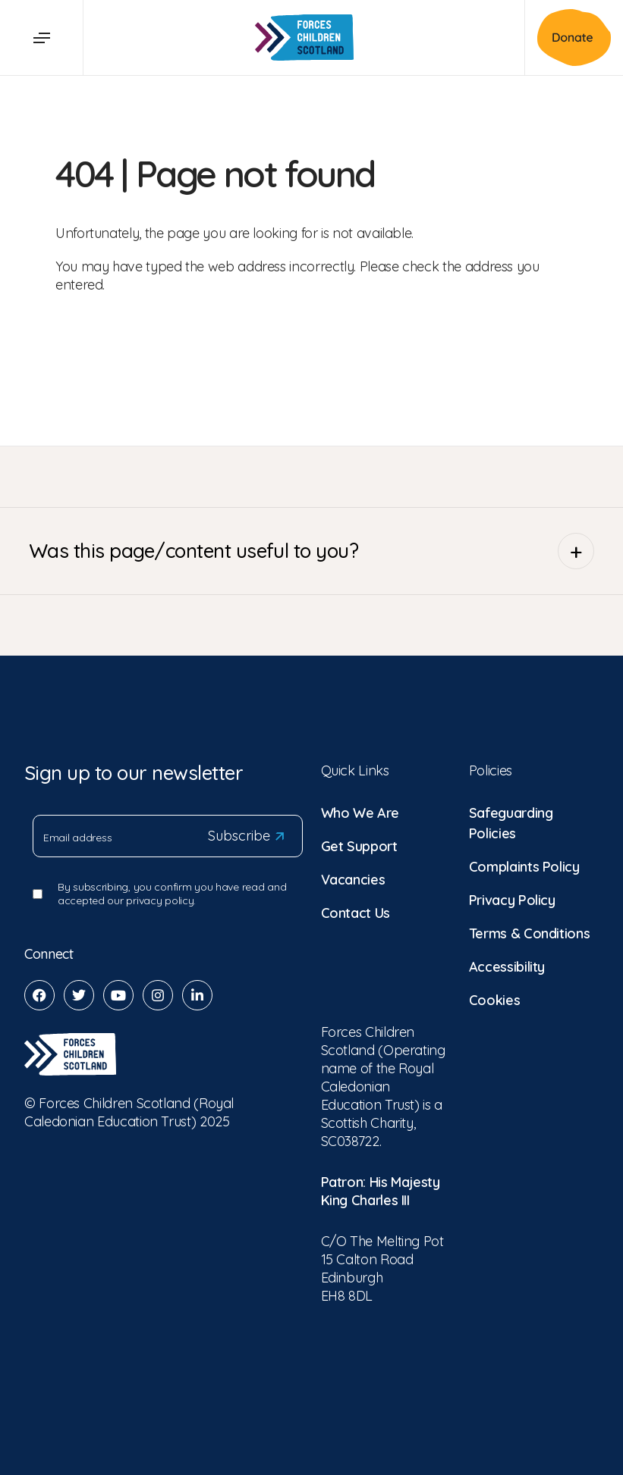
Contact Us (355, 913)
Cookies (494, 1000)
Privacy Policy (512, 900)
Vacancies (353, 879)
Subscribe (246, 836)
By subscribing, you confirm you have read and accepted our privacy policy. (172, 893)
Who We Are (360, 813)
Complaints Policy (524, 866)
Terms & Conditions (529, 933)
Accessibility (507, 967)
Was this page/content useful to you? (311, 551)
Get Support (359, 846)
